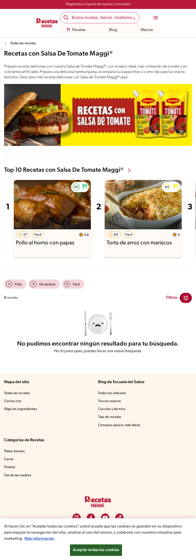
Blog (110, 30)
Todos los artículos (112, 393)
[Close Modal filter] (186, 298)
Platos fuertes (14, 451)
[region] (98, 539)
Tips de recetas (109, 417)
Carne (9, 459)
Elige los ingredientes (20, 409)
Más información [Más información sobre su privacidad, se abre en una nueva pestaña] (39, 539)
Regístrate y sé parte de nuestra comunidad (98, 4)
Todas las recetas (23, 43)
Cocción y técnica (111, 409)
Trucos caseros (109, 401)
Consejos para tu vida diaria (119, 425)
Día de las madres (17, 475)
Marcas (144, 30)
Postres (9, 467)
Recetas (75, 30)
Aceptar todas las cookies (96, 550)
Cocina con (12, 401)
